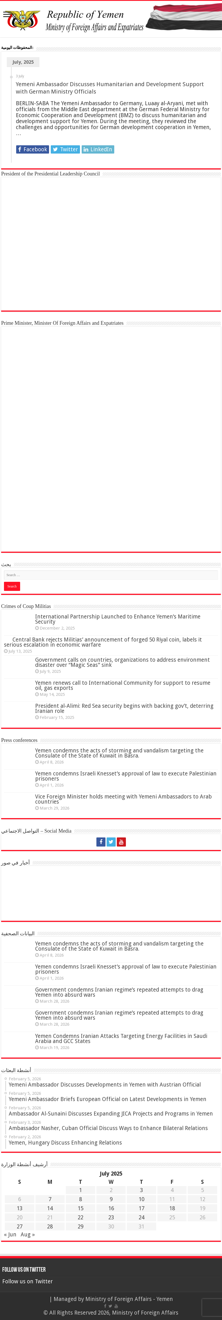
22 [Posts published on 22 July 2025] (80, 1217)
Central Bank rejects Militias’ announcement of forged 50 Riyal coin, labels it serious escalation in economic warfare (103, 642)
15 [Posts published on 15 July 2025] (80, 1208)
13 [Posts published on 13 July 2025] (19, 1208)
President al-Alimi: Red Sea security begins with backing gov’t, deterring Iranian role (124, 708)
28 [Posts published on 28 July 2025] (50, 1226)
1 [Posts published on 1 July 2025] (80, 1190)
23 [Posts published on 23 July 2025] (111, 1217)
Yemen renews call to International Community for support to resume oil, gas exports (122, 685)
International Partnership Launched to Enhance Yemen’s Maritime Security (117, 619)
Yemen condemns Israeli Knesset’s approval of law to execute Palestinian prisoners (126, 776)
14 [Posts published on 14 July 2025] (50, 1208)
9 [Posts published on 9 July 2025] (111, 1199)
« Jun (10, 1234)
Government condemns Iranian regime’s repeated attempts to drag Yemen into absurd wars (119, 992)
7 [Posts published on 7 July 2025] (49, 1199)
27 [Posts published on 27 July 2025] (19, 1226)
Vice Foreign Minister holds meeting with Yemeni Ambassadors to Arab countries (123, 799)
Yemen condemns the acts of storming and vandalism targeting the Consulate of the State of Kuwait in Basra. (119, 753)
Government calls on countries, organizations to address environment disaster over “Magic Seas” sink (122, 662)
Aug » (28, 1234)
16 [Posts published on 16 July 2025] (111, 1208)
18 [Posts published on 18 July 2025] (172, 1208)
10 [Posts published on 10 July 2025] (141, 1199)
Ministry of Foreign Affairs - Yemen (129, 1299)
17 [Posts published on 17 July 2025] (141, 1208)
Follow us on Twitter (24, 1270)
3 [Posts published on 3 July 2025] (141, 1190)
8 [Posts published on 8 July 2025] (80, 1199)
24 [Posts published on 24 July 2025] (141, 1217)
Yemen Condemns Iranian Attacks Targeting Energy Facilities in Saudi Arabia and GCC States (121, 1038)
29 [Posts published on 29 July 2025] (80, 1226)
